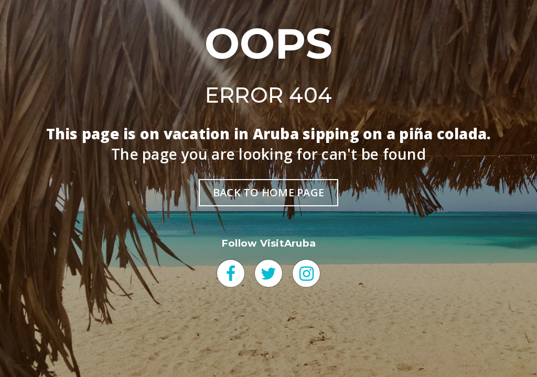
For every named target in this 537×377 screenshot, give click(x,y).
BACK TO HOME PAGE (268, 192)
